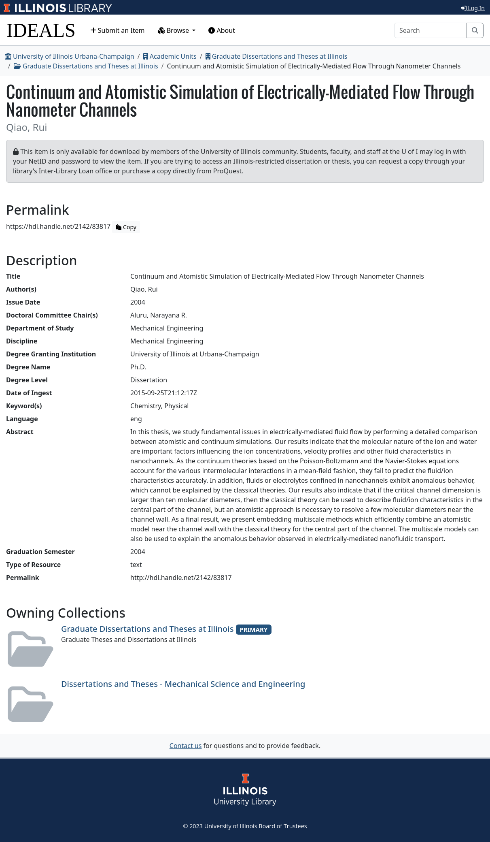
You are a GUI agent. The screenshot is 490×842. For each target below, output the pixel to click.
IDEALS (41, 30)
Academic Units (170, 56)
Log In (473, 8)
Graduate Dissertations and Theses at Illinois (277, 56)
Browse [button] (174, 30)
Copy (126, 227)
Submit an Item (117, 30)
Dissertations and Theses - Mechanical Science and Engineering (183, 683)
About (221, 30)
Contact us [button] (186, 745)
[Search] (430, 30)
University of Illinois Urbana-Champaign (69, 56)
